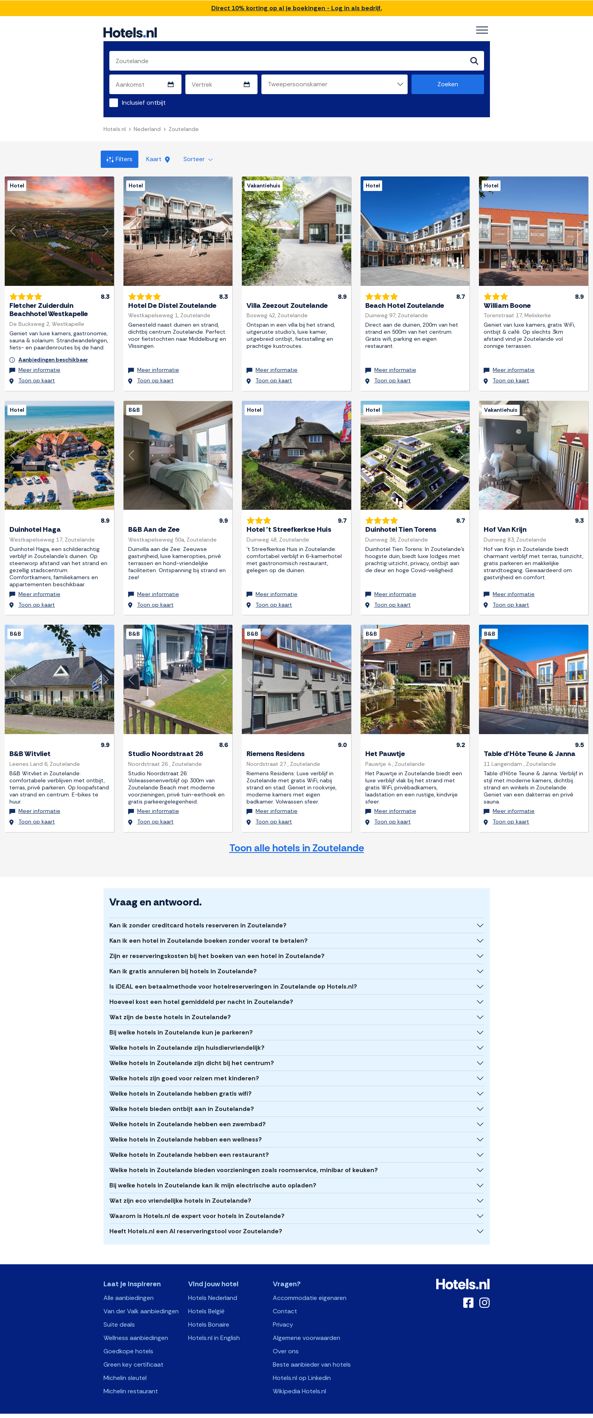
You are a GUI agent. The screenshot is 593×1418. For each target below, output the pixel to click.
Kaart (158, 159)
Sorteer (198, 159)
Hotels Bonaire (208, 1315)
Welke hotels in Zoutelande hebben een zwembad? (187, 1115)
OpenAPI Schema (291, 1411)
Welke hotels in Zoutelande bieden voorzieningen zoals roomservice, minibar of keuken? (243, 1160)
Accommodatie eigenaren (309, 1288)
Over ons (286, 1342)
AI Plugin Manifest (337, 1411)
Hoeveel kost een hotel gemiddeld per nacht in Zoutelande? (201, 992)
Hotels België (206, 1302)
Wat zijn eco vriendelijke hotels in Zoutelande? (180, 1191)
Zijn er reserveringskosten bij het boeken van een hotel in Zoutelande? (217, 946)
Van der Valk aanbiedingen (141, 1302)
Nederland (147, 129)
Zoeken (447, 84)
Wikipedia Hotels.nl (299, 1382)
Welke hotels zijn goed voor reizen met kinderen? (184, 1069)
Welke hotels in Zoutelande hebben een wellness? (185, 1130)
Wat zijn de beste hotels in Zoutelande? (170, 1008)
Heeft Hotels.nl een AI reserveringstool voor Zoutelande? (195, 1222)
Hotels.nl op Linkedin (302, 1368)
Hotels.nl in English (214, 1328)
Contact (285, 1302)
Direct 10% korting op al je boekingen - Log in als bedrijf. (296, 8)
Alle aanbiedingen (128, 1288)
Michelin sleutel (125, 1368)
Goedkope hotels (128, 1342)
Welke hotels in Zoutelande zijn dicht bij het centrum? (191, 1053)
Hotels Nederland (212, 1288)
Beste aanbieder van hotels (312, 1355)
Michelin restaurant (130, 1382)
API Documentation (243, 1411)
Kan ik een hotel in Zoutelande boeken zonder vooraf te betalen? (208, 931)
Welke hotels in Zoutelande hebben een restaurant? (189, 1145)
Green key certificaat (133, 1355)
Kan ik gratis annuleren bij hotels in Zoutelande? (183, 962)
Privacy (283, 1315)
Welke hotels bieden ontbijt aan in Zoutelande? (181, 1099)
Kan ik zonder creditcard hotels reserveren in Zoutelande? (198, 916)
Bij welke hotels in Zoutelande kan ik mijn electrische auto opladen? (212, 1176)
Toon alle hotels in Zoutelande (296, 839)
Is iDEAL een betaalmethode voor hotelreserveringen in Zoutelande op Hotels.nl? (233, 977)
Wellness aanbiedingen (135, 1328)
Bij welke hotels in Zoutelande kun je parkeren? (181, 1023)
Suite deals (119, 1315)
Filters (119, 159)
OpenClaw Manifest (385, 1411)
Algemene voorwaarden (306, 1328)
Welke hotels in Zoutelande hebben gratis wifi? (180, 1084)
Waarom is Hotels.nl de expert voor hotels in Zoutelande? (197, 1206)
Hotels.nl (114, 129)
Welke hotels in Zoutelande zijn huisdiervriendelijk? (187, 1038)
